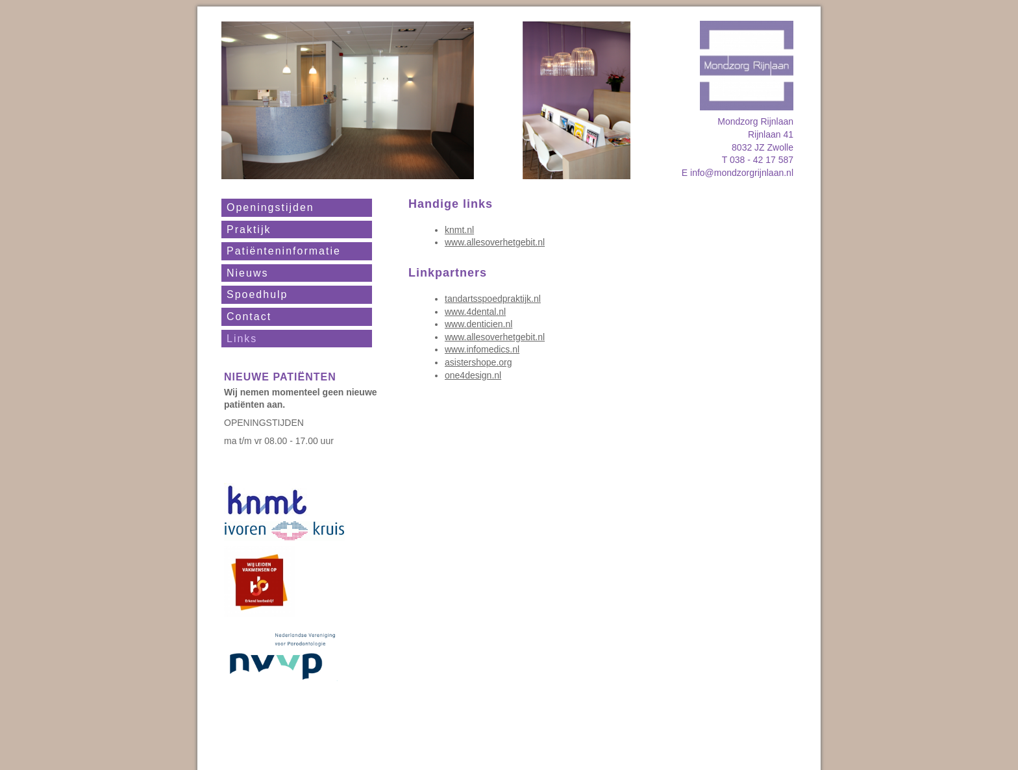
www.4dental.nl (475, 311)
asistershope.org (478, 362)
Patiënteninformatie (284, 250)
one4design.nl (473, 375)
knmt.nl (459, 230)
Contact (249, 316)
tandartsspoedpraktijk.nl (493, 298)
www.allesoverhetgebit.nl (495, 242)
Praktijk (249, 229)
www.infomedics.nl (482, 349)
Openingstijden (270, 207)
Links (242, 338)
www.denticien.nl (478, 324)
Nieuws (247, 273)
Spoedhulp (257, 294)
